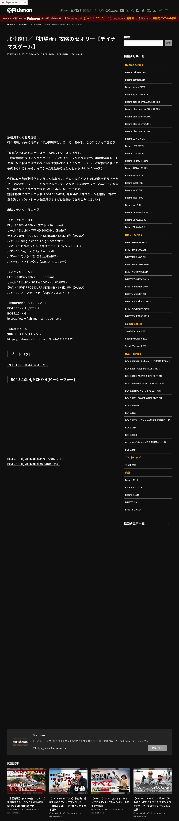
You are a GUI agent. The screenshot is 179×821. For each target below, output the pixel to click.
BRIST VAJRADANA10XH (138, 308)
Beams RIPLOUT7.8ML (137, 160)
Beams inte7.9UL (134, 197)
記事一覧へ (157, 748)
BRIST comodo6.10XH (137, 286)
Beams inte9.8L (133, 205)
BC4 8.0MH (131, 434)
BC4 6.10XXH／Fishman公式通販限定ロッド (147, 425)
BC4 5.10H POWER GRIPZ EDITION (144, 394)
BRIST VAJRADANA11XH (138, 316)
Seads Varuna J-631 (136, 331)
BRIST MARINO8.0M (136, 249)
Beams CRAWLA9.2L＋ (137, 227)
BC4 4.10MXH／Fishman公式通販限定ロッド (147, 363)
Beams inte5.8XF (134, 175)
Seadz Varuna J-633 (136, 346)
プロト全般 (131, 471)
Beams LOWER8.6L (135, 153)
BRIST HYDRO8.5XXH (136, 242)
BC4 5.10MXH (49, 54)
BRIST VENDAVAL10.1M (138, 279)
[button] (170, 768)
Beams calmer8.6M (135, 79)
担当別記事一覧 (134, 530)
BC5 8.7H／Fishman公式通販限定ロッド (146, 449)
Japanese (9, 2)
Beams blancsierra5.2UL (138, 131)
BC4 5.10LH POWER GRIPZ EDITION (144, 379)
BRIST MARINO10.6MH (137, 264)
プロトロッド (77, 54)
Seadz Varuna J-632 (136, 338)
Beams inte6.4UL (134, 182)
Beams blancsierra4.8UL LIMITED (143, 109)
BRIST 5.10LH (132, 508)
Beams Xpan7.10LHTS (137, 94)
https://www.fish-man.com (51, 748)
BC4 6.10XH (131, 416)
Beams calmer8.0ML (136, 72)
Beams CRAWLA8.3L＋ (137, 219)
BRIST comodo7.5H (136, 293)
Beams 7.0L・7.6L (135, 494)
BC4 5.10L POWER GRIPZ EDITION (143, 371)
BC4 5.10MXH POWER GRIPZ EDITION (145, 386)
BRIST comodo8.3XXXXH (138, 301)
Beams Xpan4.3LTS (135, 87)
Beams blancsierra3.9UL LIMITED (143, 101)
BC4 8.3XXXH (132, 441)
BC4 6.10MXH (63, 54)
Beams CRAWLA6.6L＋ (137, 212)
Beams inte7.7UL (134, 190)
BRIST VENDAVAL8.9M (137, 271)
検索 (127, 37)
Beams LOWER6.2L (135, 138)
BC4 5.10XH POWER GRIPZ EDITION (144, 401)
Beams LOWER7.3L (135, 146)
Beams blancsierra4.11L (138, 123)
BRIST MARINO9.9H (136, 257)
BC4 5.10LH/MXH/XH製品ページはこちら (35, 459)
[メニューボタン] (167, 10)
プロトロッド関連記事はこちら (27, 365)
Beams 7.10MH (133, 501)
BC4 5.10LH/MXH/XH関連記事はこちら (33, 464)
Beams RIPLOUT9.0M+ (137, 168)
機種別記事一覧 (134, 56)
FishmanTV (34, 54)
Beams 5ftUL (132, 486)
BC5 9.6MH (131, 456)
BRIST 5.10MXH (133, 516)
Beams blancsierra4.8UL (138, 116)
